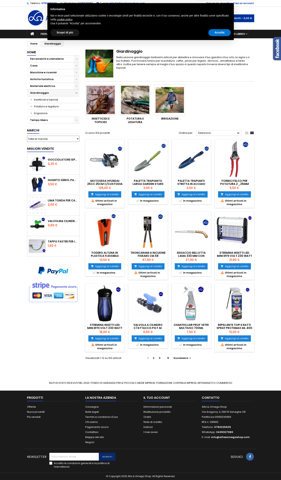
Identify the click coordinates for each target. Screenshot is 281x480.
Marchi (33, 130)
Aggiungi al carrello (105, 194)
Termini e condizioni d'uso (101, 417)
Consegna (92, 407)
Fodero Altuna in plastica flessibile (105, 254)
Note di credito (153, 422)
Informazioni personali (158, 407)
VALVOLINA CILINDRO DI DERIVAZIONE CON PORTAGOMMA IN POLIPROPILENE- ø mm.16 (63, 221)
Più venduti (34, 417)
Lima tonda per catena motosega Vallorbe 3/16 (63, 200)
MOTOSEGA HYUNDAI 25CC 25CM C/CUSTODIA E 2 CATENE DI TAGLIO (105, 184)
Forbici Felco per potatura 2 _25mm (234, 182)
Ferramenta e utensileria (58, 34)
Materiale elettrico (131, 34)
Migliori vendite (40, 148)
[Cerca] (140, 18)
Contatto (210, 397)
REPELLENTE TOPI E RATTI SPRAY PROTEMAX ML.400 (234, 326)
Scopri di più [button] (65, 469)
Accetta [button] (219, 469)
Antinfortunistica (206, 34)
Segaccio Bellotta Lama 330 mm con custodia (191, 256)
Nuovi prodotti (36, 412)
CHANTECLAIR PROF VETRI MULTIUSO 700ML (191, 326)
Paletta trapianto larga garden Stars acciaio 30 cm (148, 184)
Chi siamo (91, 422)
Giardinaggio (176, 34)
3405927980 (85, 3)
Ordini (147, 417)
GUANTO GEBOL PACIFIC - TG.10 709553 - (63, 180)
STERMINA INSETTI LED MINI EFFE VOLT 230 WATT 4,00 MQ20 (104, 328)
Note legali (92, 412)
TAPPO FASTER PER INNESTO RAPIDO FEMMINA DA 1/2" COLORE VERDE (63, 241)
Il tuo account (157, 397)
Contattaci (91, 432)
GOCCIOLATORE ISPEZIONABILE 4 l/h (63, 159)
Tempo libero (236, 34)
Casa (156, 34)
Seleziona (219, 133)
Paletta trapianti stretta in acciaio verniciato (191, 184)
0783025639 (49, 3)
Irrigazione (41, 113)
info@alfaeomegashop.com (127, 3)
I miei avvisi (151, 432)
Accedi (224, 3)
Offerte (31, 407)
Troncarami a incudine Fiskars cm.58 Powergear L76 (147, 256)
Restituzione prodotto (157, 412)
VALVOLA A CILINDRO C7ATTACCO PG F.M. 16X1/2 (148, 328)
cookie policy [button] (64, 456)
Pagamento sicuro (97, 427)
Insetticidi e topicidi (46, 99)
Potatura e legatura (46, 106)
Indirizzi (148, 427)
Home (31, 52)
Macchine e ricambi (97, 34)
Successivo (182, 358)
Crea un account (243, 3)
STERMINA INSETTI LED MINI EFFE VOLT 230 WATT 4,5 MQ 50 (234, 256)
